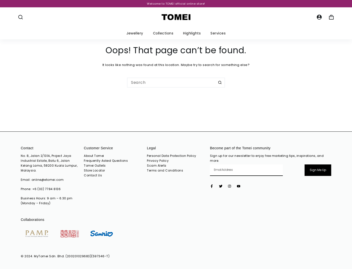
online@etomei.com (48, 180)
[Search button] (220, 82)
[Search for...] (171, 82)
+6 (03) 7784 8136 (46, 189)
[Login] (319, 17)
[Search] (20, 17)
